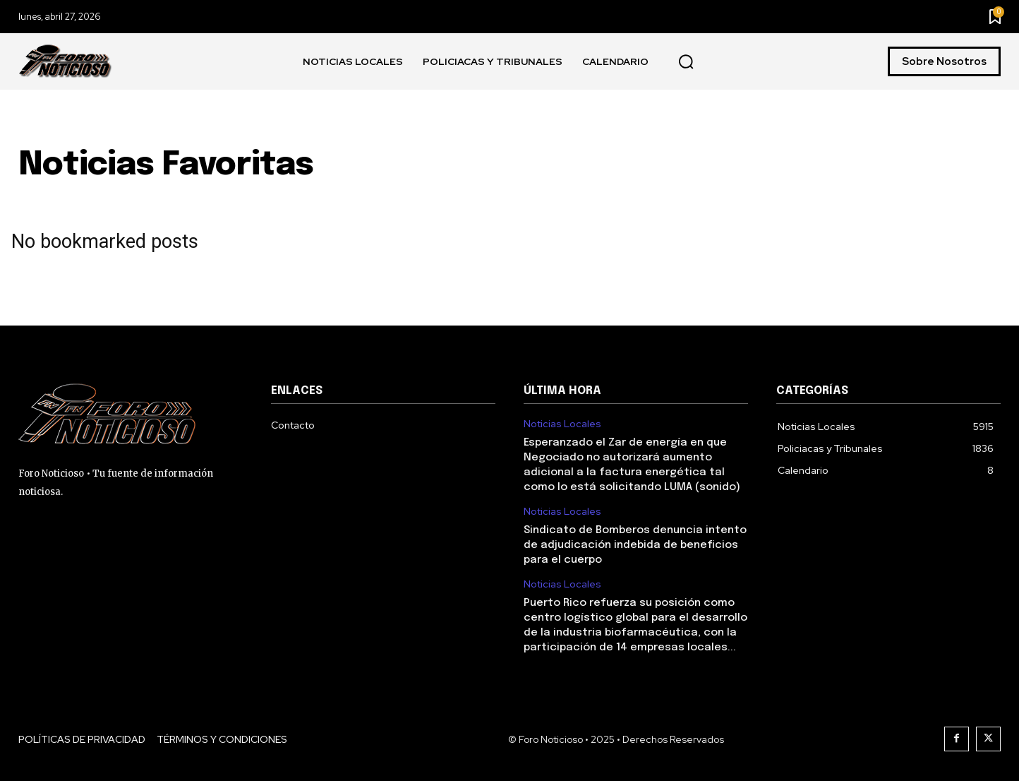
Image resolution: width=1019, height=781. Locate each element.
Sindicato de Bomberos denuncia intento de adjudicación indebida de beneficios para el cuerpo (635, 545)
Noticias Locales (562, 424)
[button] (685, 62)
